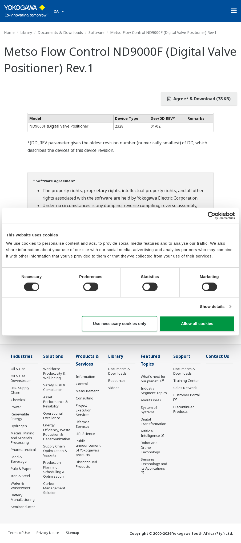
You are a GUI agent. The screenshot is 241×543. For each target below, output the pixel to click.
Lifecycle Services (83, 424)
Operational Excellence (53, 415)
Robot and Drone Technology (150, 447)
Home (9, 32)
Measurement (87, 391)
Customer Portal (186, 395)
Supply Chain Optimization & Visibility (55, 451)
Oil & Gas (18, 368)
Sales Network (185, 387)
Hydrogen (19, 425)
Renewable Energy (20, 416)
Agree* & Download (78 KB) (199, 99)
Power (16, 407)
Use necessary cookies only (119, 323)
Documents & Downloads (60, 32)
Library (26, 32)
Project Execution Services (83, 410)
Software (97, 32)
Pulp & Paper (21, 468)
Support (181, 356)
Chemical (18, 399)
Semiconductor (23, 506)
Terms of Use (19, 532)
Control (82, 383)
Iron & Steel (20, 475)
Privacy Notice (48, 532)
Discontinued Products (86, 464)
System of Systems (149, 409)
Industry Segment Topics (154, 390)
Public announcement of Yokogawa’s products (88, 447)
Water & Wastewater (20, 485)
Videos (113, 387)
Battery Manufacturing (23, 497)
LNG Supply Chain (20, 390)
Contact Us (217, 356)
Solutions (53, 356)
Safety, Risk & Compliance (54, 387)
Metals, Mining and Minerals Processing (22, 438)
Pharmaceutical (23, 449)
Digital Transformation (153, 421)
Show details (212, 306)
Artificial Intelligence (150, 433)
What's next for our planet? (153, 378)
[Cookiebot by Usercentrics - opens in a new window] (211, 215)
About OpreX (151, 400)
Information (85, 376)
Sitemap (72, 532)
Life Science (85, 433)
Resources (117, 380)
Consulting (84, 398)
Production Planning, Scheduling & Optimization (54, 469)
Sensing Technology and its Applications (154, 464)
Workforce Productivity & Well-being (54, 373)
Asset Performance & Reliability (55, 402)
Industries (22, 356)
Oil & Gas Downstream (21, 378)
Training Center (186, 380)
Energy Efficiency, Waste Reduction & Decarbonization (56, 432)
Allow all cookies (197, 323)
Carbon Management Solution (54, 488)
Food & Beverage (19, 459)
